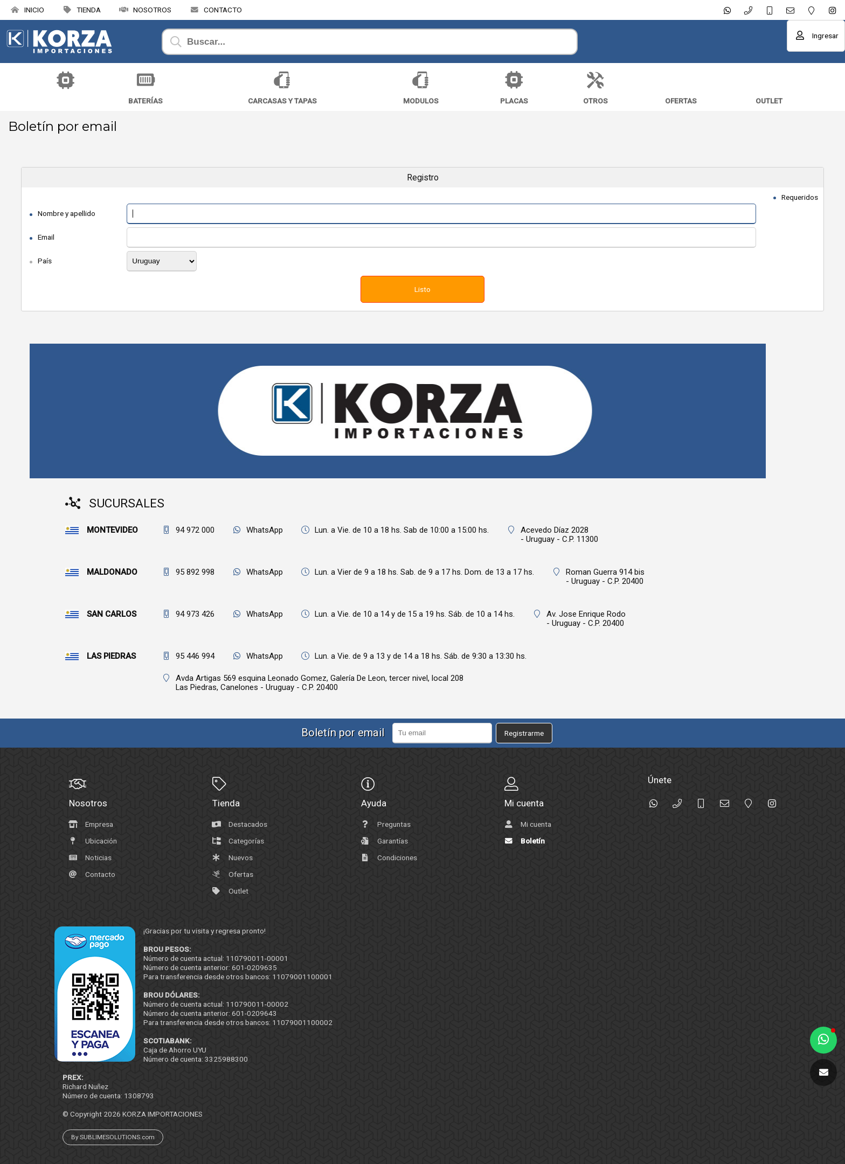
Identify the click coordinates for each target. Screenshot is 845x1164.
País (45, 260)
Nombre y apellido (66, 213)
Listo (422, 289)
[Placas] (514, 80)
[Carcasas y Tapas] (282, 80)
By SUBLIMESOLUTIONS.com (113, 1137)
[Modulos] (421, 80)
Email (46, 237)
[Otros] (595, 80)
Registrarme (524, 733)
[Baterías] (145, 80)
